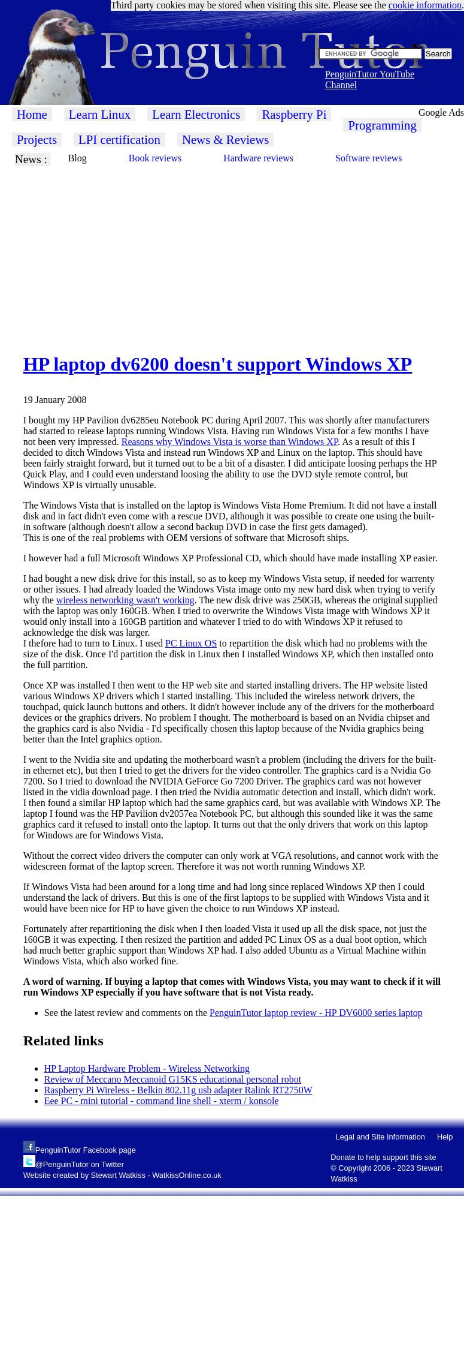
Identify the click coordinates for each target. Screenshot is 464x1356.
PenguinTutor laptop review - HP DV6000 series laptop (316, 1013)
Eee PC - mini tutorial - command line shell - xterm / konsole (161, 1101)
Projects (37, 139)
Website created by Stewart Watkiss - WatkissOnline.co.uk (122, 1175)
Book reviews (155, 158)
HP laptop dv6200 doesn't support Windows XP (218, 364)
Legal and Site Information (380, 1136)
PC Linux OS (191, 643)
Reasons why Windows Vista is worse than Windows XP (230, 442)
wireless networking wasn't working (125, 600)
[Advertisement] (185, 250)
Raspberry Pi (294, 114)
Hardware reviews (258, 158)
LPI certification (119, 139)
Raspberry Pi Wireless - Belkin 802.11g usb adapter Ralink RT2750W (178, 1090)
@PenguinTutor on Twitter (79, 1164)
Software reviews (368, 158)
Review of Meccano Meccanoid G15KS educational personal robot (173, 1079)
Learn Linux (100, 114)
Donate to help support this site (383, 1157)
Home (32, 114)
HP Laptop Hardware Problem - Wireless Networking (147, 1068)
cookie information (425, 5)
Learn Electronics (196, 114)
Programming (382, 125)
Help (445, 1136)
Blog (77, 158)
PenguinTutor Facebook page (85, 1149)
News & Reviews (225, 139)
